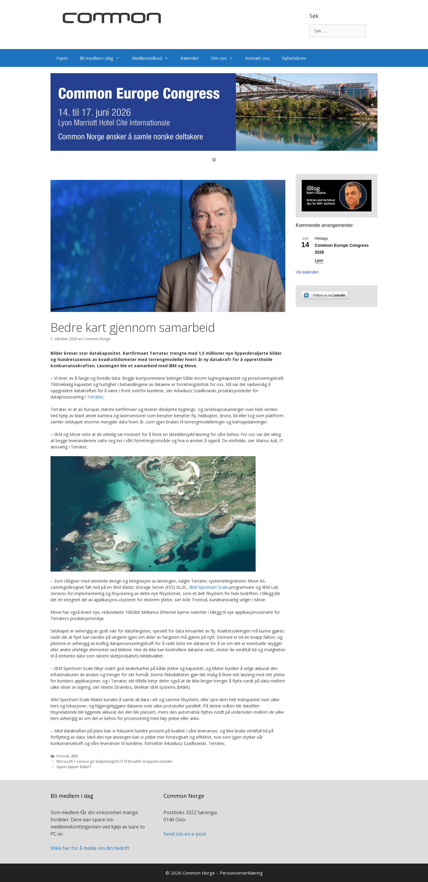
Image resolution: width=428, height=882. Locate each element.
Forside (63, 756)
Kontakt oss (257, 58)
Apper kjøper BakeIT (73, 766)
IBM (74, 756)
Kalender (189, 58)
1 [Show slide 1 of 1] (214, 160)
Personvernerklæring (241, 873)
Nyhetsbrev (294, 58)
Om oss (225, 58)
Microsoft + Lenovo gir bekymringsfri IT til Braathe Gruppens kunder (114, 761)
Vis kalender (307, 272)
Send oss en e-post (184, 834)
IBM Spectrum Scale (208, 587)
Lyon (319, 260)
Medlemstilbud (153, 58)
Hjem (62, 58)
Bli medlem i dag (103, 58)
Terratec (95, 397)
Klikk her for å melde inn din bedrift (90, 848)
